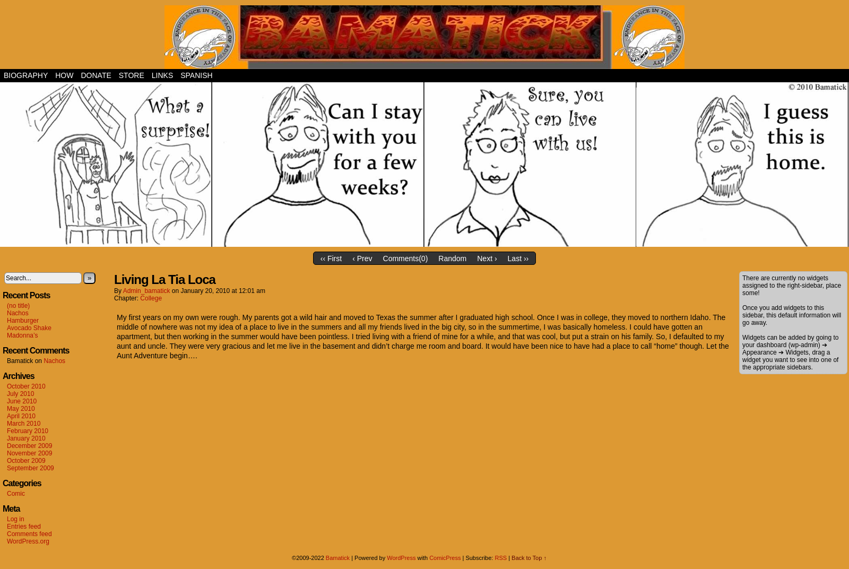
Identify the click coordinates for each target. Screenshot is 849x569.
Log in (15, 519)
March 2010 (23, 423)
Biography (26, 75)
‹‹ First (331, 258)
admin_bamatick (146, 291)
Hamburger (23, 320)
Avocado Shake (29, 328)
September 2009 (30, 468)
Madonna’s (22, 335)
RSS (501, 558)
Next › (487, 258)
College (151, 298)
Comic (16, 493)
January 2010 (26, 438)
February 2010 (27, 431)
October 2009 (26, 460)
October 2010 (26, 386)
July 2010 (20, 394)
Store (131, 75)
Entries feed (24, 526)
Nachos (18, 313)
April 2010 (21, 416)
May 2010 (21, 408)
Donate (96, 75)
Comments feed (29, 534)
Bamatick (338, 558)
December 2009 (29, 446)
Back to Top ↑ (529, 558)
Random (452, 258)
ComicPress (445, 558)
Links (162, 75)
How (64, 75)
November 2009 (29, 453)
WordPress (401, 558)
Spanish (196, 75)
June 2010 (22, 401)
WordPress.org (28, 541)
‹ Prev (362, 258)
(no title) (18, 305)
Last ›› (518, 258)
